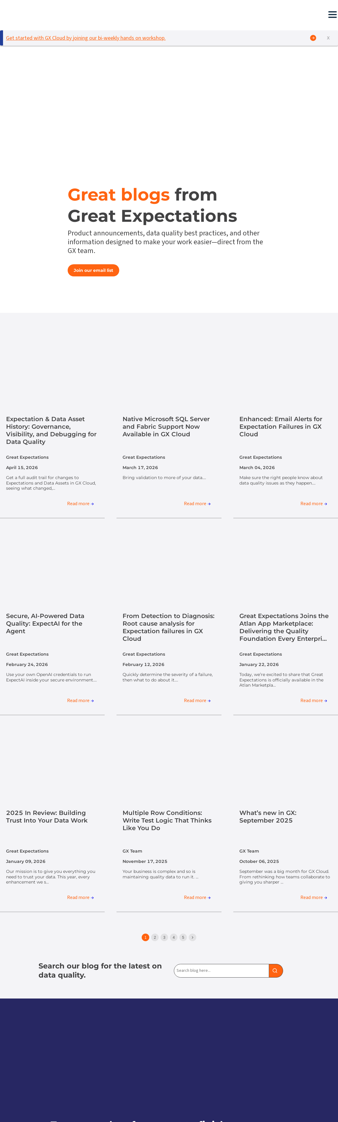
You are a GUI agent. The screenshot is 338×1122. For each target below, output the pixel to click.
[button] (104, 14)
